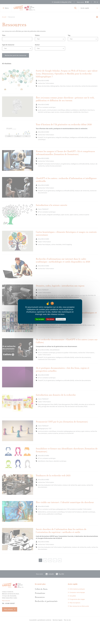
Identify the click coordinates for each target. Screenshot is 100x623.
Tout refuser (50, 319)
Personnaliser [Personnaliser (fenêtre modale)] (60, 319)
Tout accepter (40, 319)
